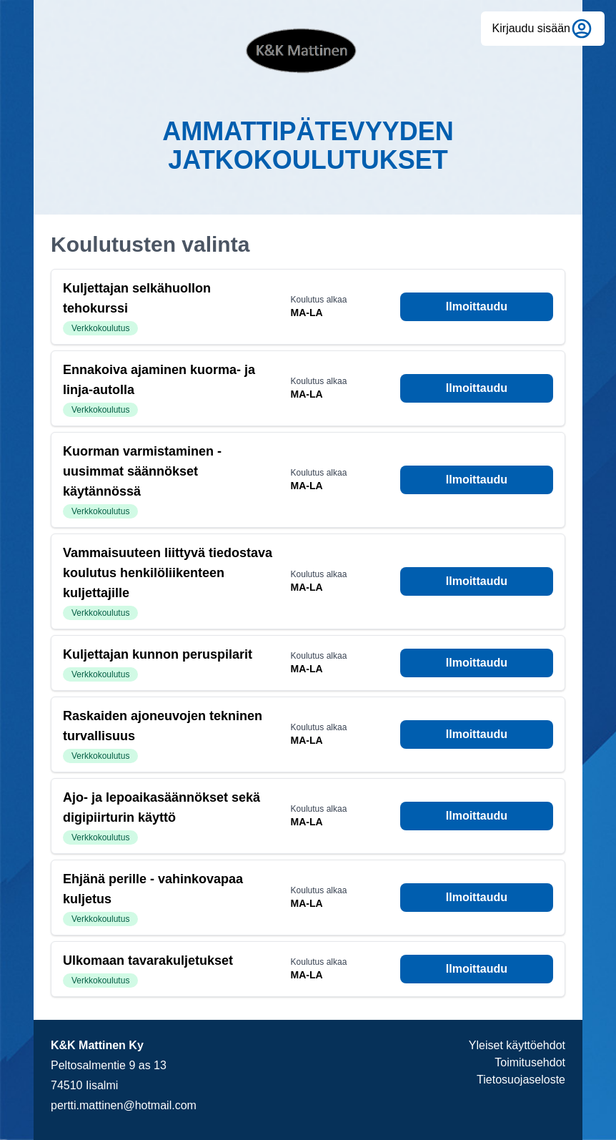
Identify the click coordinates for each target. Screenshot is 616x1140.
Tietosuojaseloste (521, 1079)
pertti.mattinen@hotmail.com (124, 1105)
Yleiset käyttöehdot (517, 1045)
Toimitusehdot (530, 1062)
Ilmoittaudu (476, 306)
